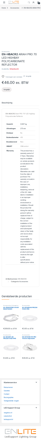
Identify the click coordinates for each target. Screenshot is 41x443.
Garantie (7, 391)
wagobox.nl (8, 413)
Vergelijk (28, 76)
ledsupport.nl (8, 419)
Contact (6, 394)
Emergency (15, 305)
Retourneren (8, 387)
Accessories (14, 8)
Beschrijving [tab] (7, 103)
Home (4, 8)
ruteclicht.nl (8, 416)
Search (29, 2)
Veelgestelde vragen (11, 401)
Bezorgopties (8, 397)
